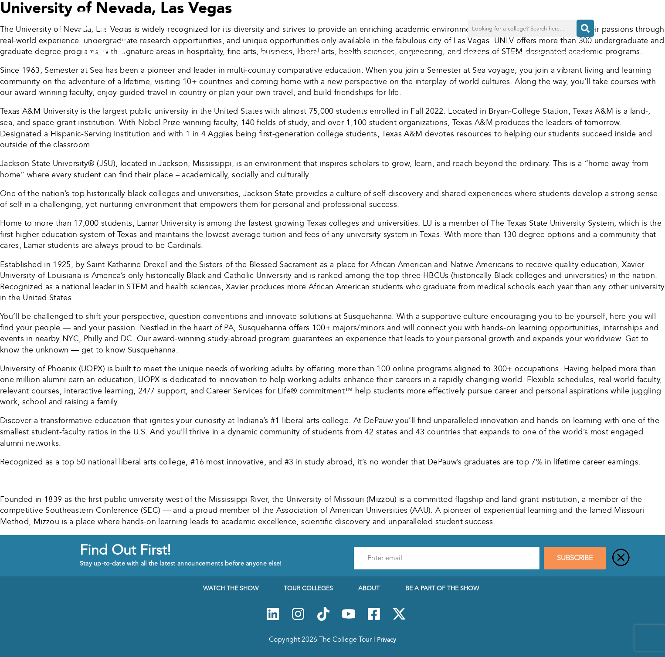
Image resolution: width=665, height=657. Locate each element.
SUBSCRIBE (575, 558)
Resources (474, 54)
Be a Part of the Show (549, 54)
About (422, 54)
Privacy (386, 639)
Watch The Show (295, 54)
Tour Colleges (368, 54)
